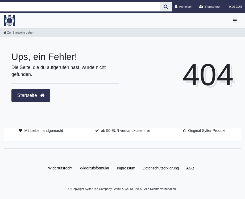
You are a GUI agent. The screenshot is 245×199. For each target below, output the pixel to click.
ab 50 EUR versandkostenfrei (125, 130)
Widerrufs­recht (60, 168)
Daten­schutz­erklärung (161, 168)
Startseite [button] (30, 95)
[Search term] (80, 6)
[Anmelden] (184, 6)
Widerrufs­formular (94, 168)
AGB (190, 168)
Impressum (126, 168)
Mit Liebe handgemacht (43, 130)
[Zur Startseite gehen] (19, 32)
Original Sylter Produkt (206, 130)
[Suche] (166, 6)
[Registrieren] (210, 6)
